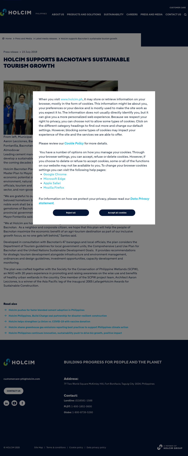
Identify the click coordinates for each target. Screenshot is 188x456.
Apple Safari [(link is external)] (52, 183)
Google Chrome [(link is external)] (55, 174)
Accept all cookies (117, 212)
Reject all (71, 212)
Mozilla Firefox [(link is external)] (53, 187)
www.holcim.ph (72, 99)
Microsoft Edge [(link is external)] (54, 179)
